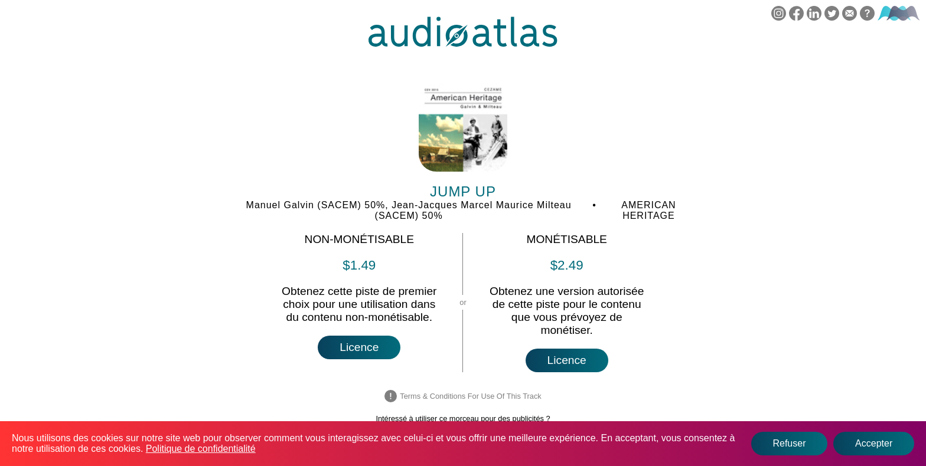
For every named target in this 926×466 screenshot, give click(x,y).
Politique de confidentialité (201, 449)
